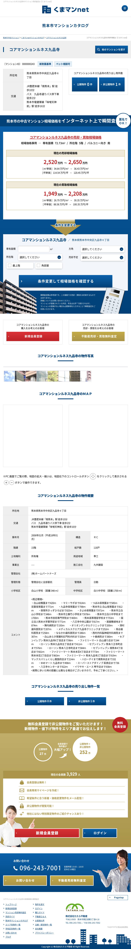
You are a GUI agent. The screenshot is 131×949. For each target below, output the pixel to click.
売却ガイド (10, 917)
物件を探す (39, 904)
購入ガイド (39, 912)
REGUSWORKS (123, 927)
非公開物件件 (112, 84)
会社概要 (39, 929)
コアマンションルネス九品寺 (56, 37)
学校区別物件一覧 (12, 929)
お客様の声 (39, 921)
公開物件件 (84, 84)
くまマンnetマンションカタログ (32, 37)
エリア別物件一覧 (12, 925)
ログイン (39, 908)
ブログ (8, 937)
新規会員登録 (11, 908)
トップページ (11, 904)
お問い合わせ (11, 933)
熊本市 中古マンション (11, 37)
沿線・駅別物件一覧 (43, 925)
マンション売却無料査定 (15, 912)
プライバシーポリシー (44, 933)
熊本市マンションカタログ (16, 921)
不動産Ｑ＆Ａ (40, 917)
